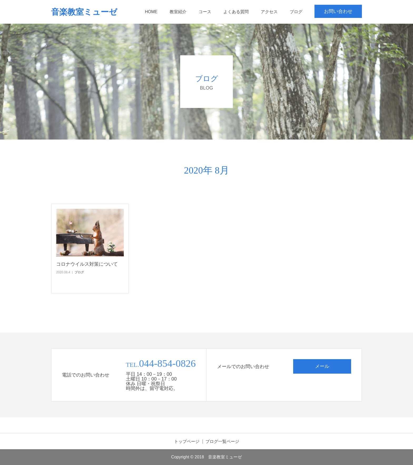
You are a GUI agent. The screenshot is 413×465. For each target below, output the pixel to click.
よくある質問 (236, 11)
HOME (151, 11)
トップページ (186, 441)
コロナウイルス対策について (87, 264)
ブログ (296, 11)
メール (322, 366)
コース (205, 11)
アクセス (269, 11)
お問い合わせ (338, 11)
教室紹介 (178, 11)
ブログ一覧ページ (222, 441)
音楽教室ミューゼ (84, 12)
